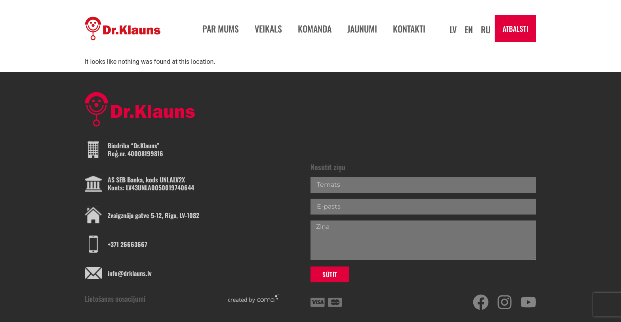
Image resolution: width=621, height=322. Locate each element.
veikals (268, 29)
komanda (314, 29)
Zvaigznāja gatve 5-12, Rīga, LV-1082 (153, 215)
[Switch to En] (469, 28)
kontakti (409, 29)
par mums (220, 29)
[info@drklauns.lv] (93, 273)
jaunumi (362, 29)
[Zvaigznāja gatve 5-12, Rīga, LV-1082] (93, 215)
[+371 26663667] (93, 244)
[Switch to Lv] (453, 28)
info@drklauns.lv (130, 273)
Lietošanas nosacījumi (115, 298)
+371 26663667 (127, 244)
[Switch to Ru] (485, 28)
